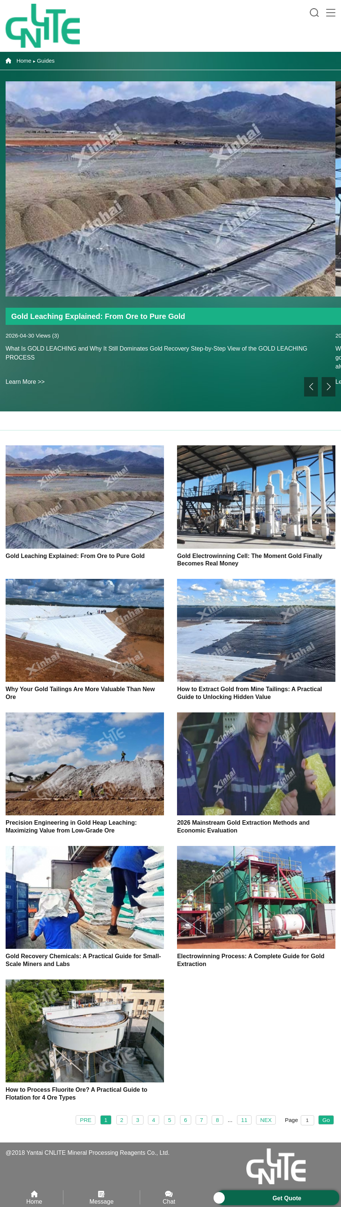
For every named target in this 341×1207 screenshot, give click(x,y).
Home (18, 60)
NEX (266, 1120)
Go (326, 1120)
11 (244, 1120)
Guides (46, 60)
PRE (85, 1120)
